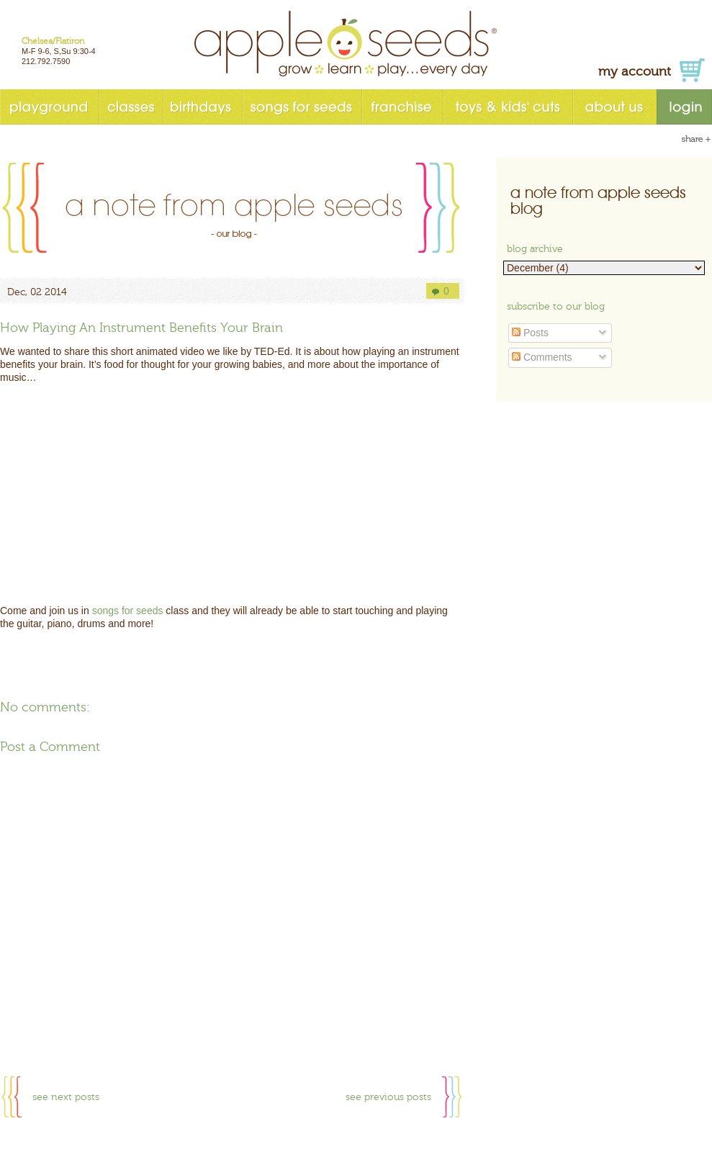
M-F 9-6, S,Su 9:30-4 (59, 51)
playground (49, 107)
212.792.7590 (46, 61)
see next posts (65, 1097)
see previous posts (388, 1097)
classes (131, 107)
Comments (542, 357)
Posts (530, 332)
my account (634, 71)
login (684, 107)
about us (614, 107)
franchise (402, 107)
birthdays (202, 107)
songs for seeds (301, 107)
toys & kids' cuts (507, 107)
